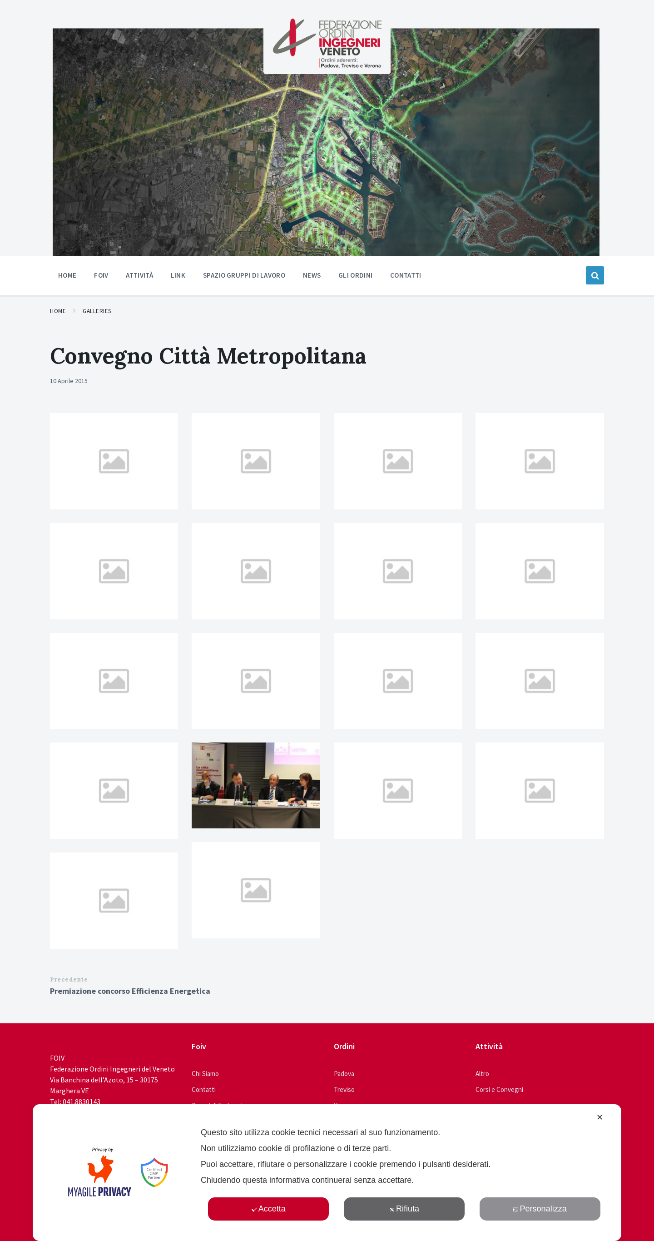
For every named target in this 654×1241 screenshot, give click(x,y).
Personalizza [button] (540, 1208)
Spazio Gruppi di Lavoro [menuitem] (244, 275)
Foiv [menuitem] (101, 275)
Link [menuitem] (178, 275)
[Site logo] (327, 65)
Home (58, 311)
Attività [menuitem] (139, 275)
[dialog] (327, 1172)
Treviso (344, 1089)
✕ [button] (599, 1117)
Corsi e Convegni (499, 1089)
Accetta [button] (269, 1208)
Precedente (69, 979)
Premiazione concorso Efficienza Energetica (130, 991)
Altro (482, 1073)
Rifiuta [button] (404, 1208)
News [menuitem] (312, 275)
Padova (344, 1073)
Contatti (204, 1089)
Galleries (97, 311)
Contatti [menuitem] (405, 275)
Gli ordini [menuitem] (355, 275)
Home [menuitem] (67, 275)
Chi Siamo (205, 1073)
